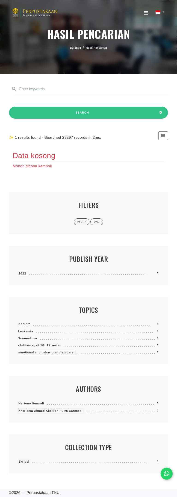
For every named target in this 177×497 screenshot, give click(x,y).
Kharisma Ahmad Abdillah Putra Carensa (50, 411)
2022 (22, 273)
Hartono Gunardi (31, 403)
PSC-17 (24, 324)
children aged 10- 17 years (39, 345)
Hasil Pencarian (96, 47)
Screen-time (27, 338)
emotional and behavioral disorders (46, 352)
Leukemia (25, 331)
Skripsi (23, 461)
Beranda (75, 47)
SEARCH (82, 115)
